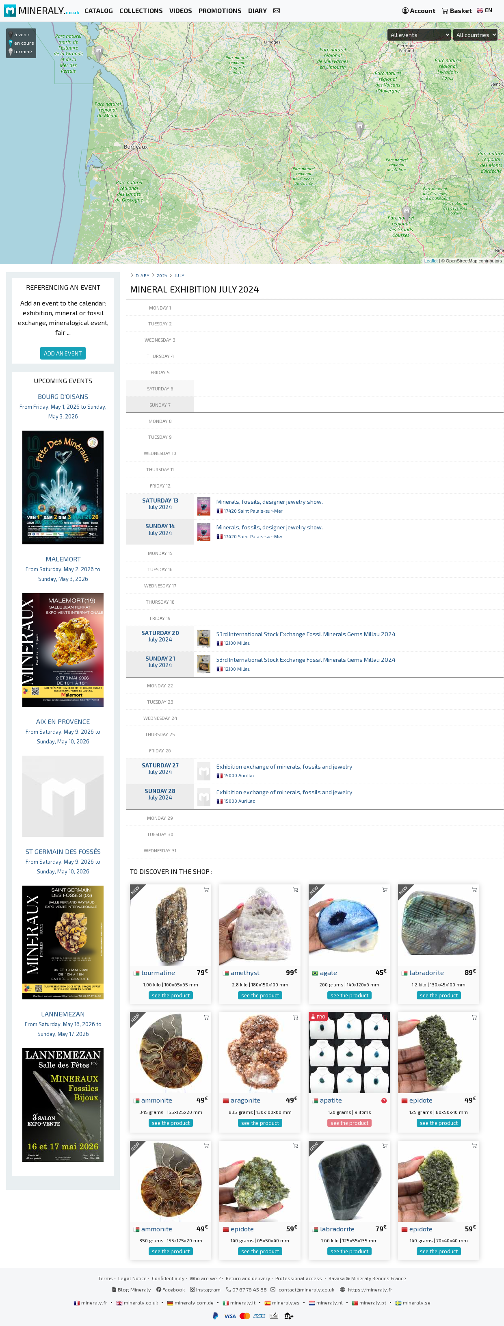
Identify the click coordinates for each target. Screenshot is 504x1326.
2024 (162, 275)
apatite (327, 1100)
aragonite (241, 1100)
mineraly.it (240, 1302)
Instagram (205, 1289)
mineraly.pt (369, 1302)
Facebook (170, 1289)
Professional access (299, 1278)
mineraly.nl (326, 1302)
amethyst (241, 972)
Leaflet (431, 260)
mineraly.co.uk (137, 1302)
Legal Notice (132, 1278)
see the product (171, 995)
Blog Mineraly (131, 1289)
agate (324, 972)
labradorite (422, 972)
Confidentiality (168, 1278)
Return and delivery (248, 1278)
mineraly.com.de (191, 1302)
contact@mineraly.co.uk (306, 1289)
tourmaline (154, 972)
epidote (417, 1100)
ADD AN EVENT (63, 353)
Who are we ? (205, 1278)
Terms (105, 1278)
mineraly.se (412, 1302)
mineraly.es (282, 1302)
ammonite (152, 1100)
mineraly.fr (91, 1302)
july (179, 275)
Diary (143, 275)
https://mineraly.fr (370, 1289)
